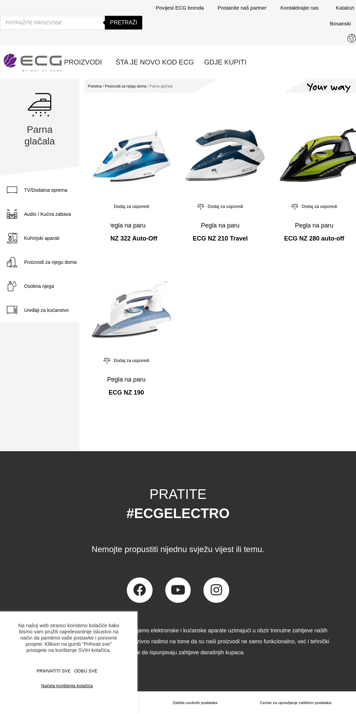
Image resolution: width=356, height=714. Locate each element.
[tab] (55, 190)
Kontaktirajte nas (301, 7)
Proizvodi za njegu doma (50, 262)
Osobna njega (39, 286)
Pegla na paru (126, 225)
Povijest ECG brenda (180, 8)
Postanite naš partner (242, 8)
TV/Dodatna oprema (45, 190)
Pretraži (123, 22)
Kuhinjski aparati (41, 238)
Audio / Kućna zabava (47, 214)
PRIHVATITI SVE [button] (53, 671)
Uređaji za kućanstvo (46, 310)
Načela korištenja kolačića (67, 685)
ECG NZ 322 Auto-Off (126, 238)
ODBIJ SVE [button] (86, 671)
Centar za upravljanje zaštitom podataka (295, 702)
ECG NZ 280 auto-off (314, 238)
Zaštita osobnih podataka (194, 702)
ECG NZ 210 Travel (220, 238)
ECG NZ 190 (126, 392)
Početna (95, 86)
